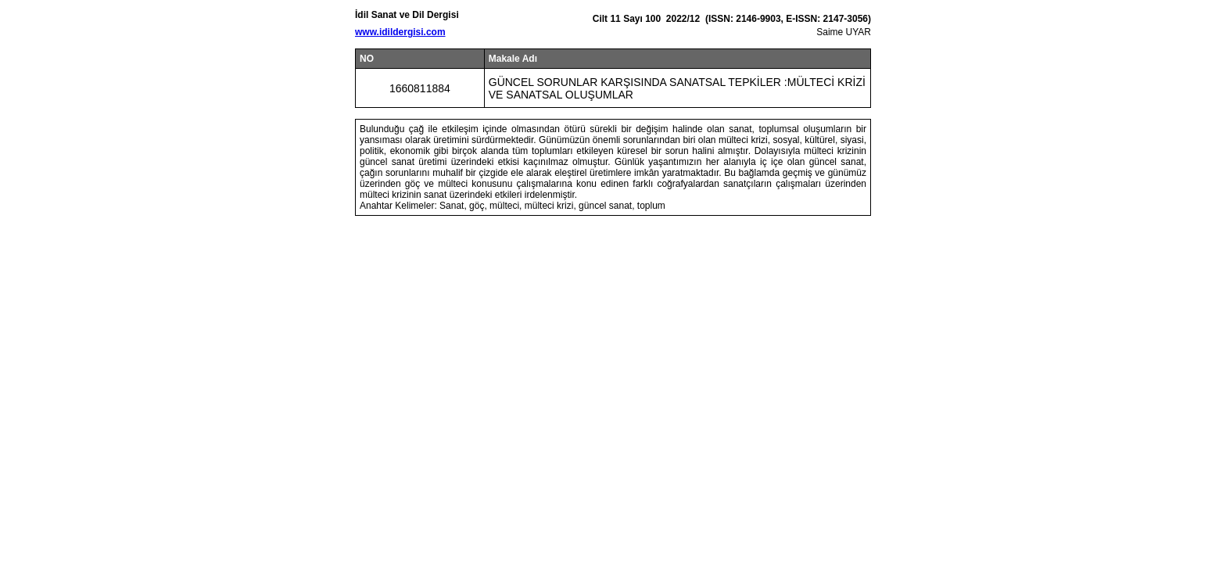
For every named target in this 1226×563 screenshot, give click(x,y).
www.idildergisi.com (400, 32)
